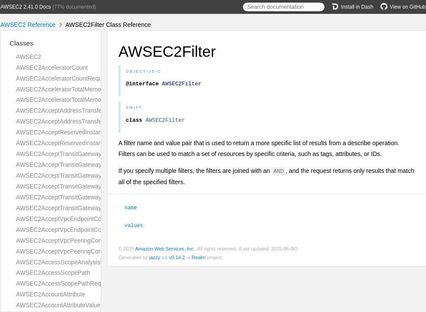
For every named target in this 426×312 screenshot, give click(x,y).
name (134, 209)
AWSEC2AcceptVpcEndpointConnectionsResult (80, 229)
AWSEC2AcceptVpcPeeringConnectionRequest (80, 240)
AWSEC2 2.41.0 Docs (25, 7)
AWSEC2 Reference (28, 24)
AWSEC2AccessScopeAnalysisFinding (68, 262)
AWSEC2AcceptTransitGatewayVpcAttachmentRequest (90, 197)
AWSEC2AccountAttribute (50, 294)
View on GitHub (403, 7)
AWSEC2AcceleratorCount (52, 67)
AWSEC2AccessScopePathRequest (64, 283)
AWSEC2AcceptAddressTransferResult (68, 121)
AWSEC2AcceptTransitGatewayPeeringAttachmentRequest (95, 175)
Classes (21, 43)
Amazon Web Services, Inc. (165, 250)
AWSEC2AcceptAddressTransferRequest (71, 110)
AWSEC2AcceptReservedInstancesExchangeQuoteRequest (96, 132)
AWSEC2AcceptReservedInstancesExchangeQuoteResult (93, 143)
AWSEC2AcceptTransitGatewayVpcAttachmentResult (87, 208)
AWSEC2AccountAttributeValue (58, 305)
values (137, 227)
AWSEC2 (28, 56)
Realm (199, 259)
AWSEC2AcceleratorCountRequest (63, 78)
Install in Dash (352, 7)
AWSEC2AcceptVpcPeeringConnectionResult (77, 251)
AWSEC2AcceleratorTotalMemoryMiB (66, 89)
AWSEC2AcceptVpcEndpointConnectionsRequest (83, 218)
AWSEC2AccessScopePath (53, 272)
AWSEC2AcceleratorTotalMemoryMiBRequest (77, 99)
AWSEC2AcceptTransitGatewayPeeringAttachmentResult (93, 186)
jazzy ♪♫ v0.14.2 (167, 259)
